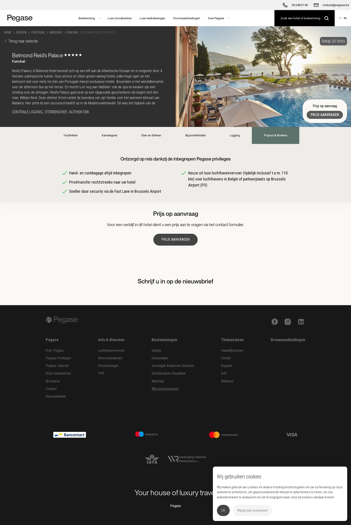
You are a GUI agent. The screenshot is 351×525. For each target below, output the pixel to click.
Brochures (53, 381)
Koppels (226, 366)
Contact (51, 389)
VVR (101, 373)
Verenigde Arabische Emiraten (173, 366)
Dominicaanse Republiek (169, 373)
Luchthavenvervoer (111, 350)
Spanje (156, 350)
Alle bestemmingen (165, 389)
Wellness (227, 381)
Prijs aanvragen (325, 115)
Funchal (72, 32)
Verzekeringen (108, 366)
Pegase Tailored (57, 366)
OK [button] (223, 510)
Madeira (56, 32)
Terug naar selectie (21, 41)
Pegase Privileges (58, 358)
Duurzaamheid (56, 396)
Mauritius (158, 381)
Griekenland (160, 358)
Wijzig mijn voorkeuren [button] (252, 510)
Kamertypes (109, 135)
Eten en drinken (151, 135)
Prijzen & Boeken (275, 135)
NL (345, 18)
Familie (226, 358)
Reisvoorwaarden (110, 358)
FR (340, 18)
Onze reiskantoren (58, 373)
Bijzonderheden (195, 135)
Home (7, 32)
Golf (224, 373)
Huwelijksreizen (232, 350)
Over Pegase (55, 350)
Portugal (38, 32)
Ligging (235, 135)
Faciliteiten (71, 135)
